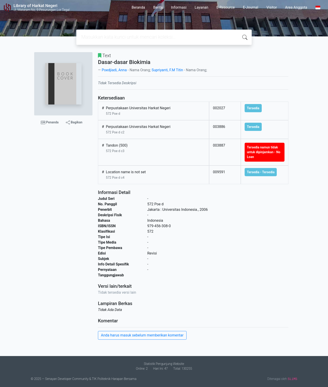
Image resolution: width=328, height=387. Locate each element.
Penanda (50, 122)
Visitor (271, 7)
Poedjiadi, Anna (114, 70)
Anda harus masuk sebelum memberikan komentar (142, 335)
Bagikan (74, 122)
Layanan (201, 7)
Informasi (178, 7)
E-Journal (250, 7)
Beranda (138, 7)
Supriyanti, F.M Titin (167, 70)
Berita (158, 7)
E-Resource (225, 7)
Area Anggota (296, 7)
